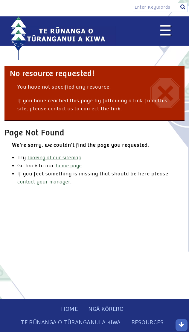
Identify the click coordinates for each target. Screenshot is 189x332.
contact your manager (43, 182)
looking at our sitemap (54, 158)
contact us (60, 109)
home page (69, 166)
